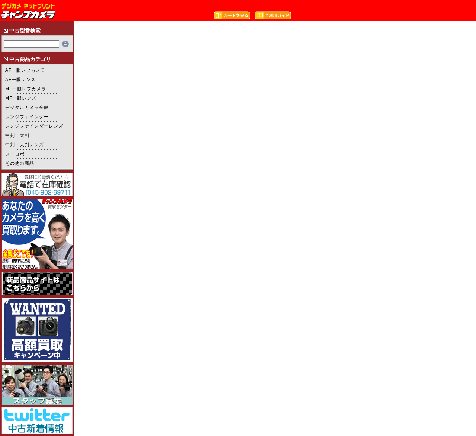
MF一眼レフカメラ (25, 89)
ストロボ (15, 154)
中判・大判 (17, 135)
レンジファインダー (27, 116)
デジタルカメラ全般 (27, 107)
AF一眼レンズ (20, 79)
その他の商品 (19, 163)
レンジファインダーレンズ (34, 126)
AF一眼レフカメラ (25, 70)
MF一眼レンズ (20, 98)
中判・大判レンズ (24, 144)
